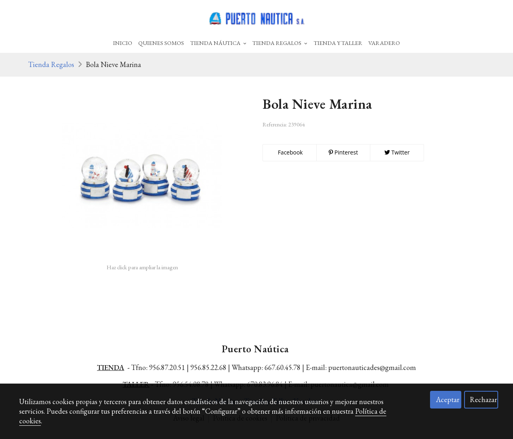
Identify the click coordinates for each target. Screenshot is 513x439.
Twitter (397, 152)
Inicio (122, 43)
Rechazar (483, 399)
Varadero (384, 43)
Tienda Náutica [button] (218, 43)
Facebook (290, 152)
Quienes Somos (161, 43)
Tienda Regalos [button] (279, 43)
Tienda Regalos (51, 64)
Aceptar (447, 399)
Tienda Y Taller (338, 43)
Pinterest (343, 152)
